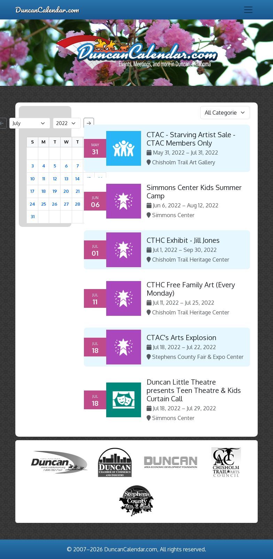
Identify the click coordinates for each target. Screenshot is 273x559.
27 (66, 204)
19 (55, 191)
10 (32, 178)
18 (43, 191)
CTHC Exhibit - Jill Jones (183, 240)
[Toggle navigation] (248, 9)
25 (43, 204)
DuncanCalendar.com (47, 9)
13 (66, 178)
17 (32, 191)
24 (32, 204)
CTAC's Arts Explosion (181, 337)
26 (54, 204)
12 (55, 178)
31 (32, 216)
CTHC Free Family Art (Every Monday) (191, 288)
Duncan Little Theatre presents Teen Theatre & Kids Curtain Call (194, 390)
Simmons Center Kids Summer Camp (194, 191)
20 (66, 191)
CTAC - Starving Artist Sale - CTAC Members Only (191, 138)
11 (43, 178)
